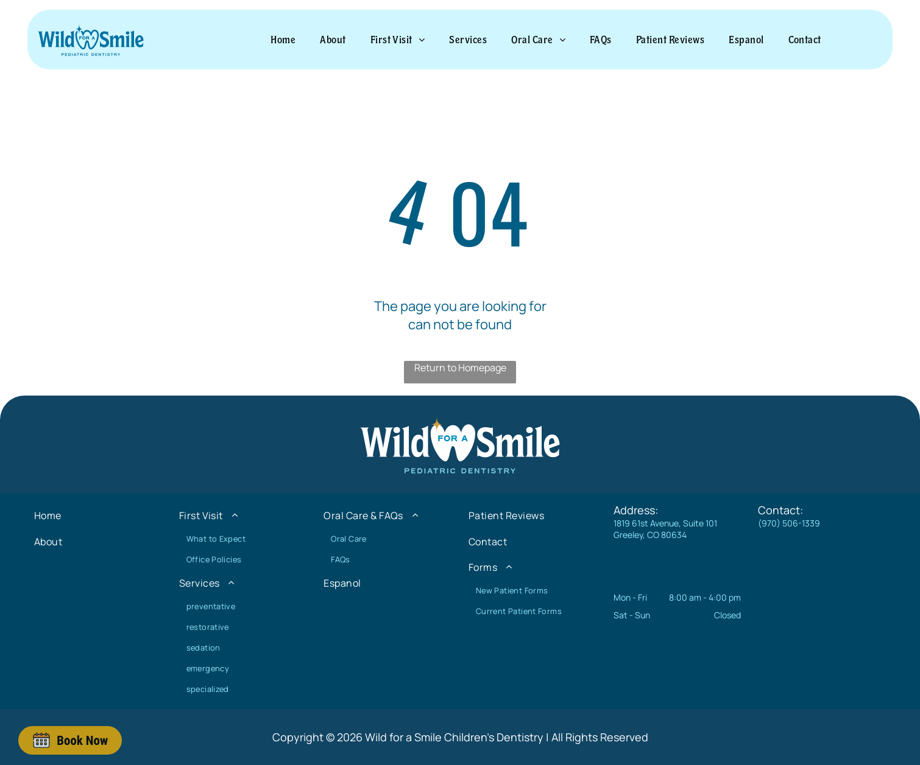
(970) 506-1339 (789, 523)
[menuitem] (283, 39)
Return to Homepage (460, 367)
